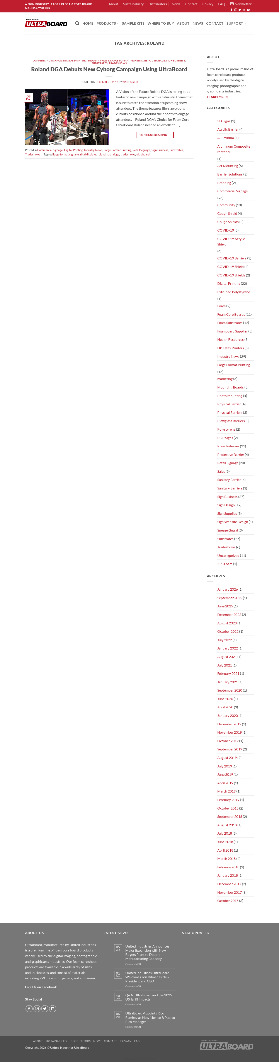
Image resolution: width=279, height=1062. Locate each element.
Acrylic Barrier (228, 129)
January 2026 (227, 589)
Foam (221, 306)
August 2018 (227, 825)
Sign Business (175, 60)
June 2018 (225, 842)
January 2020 (227, 715)
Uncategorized (228, 555)
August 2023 (227, 623)
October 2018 (227, 808)
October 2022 (227, 631)
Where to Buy (161, 23)
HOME (87, 23)
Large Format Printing (126, 60)
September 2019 (229, 749)
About (113, 4)
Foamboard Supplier (232, 331)
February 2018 (228, 867)
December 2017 (229, 884)
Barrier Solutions (230, 174)
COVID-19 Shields (231, 275)
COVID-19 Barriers (232, 258)
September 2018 (229, 816)
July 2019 (224, 766)
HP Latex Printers (230, 348)
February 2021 (228, 673)
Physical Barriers (229, 412)
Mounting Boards (230, 387)
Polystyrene (226, 429)
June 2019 (225, 774)
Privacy (207, 4)
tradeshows (128, 154)
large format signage (66, 154)
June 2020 (225, 699)
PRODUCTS (108, 23)
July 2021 (224, 665)
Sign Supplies (227, 513)
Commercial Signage (47, 60)
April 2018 (225, 850)
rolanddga (113, 154)
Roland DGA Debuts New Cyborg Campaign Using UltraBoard (109, 69)
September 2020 (229, 690)
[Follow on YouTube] (248, 10)
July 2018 (224, 833)
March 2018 (226, 858)
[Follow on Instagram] (235, 10)
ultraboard (143, 154)
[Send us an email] (244, 10)
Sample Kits (133, 23)
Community (226, 205)
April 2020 (225, 707)
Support (236, 23)
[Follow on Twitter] (239, 10)
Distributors (157, 4)
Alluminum (225, 138)
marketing (225, 379)
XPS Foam (224, 564)
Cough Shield (227, 213)
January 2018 (227, 875)
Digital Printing (75, 60)
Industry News (98, 60)
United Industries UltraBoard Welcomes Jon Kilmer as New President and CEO (147, 977)
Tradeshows (118, 63)
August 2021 (227, 657)
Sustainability (133, 4)
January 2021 (227, 682)
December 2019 (229, 724)
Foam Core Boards (231, 314)
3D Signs (223, 121)
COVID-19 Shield (230, 266)
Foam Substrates (229, 322)
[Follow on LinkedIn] (52, 1008)
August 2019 (227, 757)
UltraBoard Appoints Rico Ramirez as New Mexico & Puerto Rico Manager (150, 1017)
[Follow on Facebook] (231, 10)
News (176, 4)
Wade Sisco (130, 81)
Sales (221, 471)
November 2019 (229, 732)
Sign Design (226, 505)
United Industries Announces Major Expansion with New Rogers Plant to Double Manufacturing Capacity (147, 952)
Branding (224, 183)
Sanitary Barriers (229, 488)
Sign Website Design (232, 522)
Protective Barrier (230, 454)
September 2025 (229, 598)
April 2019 (225, 783)
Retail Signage (154, 60)
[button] (241, 4)
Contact (191, 4)
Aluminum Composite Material (233, 149)
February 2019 (228, 800)
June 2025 (225, 606)
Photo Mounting (229, 396)
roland (101, 154)
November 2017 (229, 892)
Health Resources (230, 339)
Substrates (100, 63)
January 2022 (227, 648)
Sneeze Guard (227, 530)
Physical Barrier (229, 404)
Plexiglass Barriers (231, 421)
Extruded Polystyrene (233, 292)
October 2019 (227, 741)
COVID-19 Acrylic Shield (231, 241)
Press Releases (228, 446)
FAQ (221, 4)
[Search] (77, 23)
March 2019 (226, 791)
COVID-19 (225, 230)
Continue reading (155, 135)
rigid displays (88, 154)
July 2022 (224, 640)
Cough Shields (228, 222)
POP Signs (225, 438)
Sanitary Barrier (229, 479)
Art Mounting (227, 166)
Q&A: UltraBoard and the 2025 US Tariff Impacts (148, 997)
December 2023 (229, 614)
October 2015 (227, 900)
